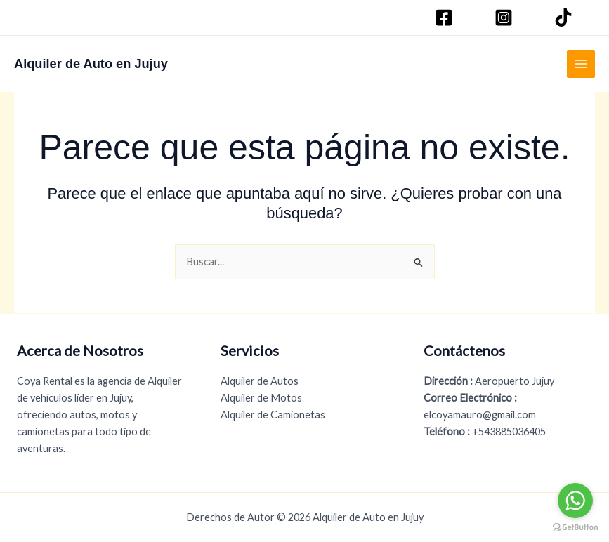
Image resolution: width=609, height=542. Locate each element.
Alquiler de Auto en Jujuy (91, 63)
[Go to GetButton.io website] (575, 527)
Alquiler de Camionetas (273, 415)
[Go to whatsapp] (575, 500)
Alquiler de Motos (261, 398)
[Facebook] (446, 17)
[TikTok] (565, 17)
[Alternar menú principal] (581, 64)
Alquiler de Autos (260, 381)
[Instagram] (505, 17)
